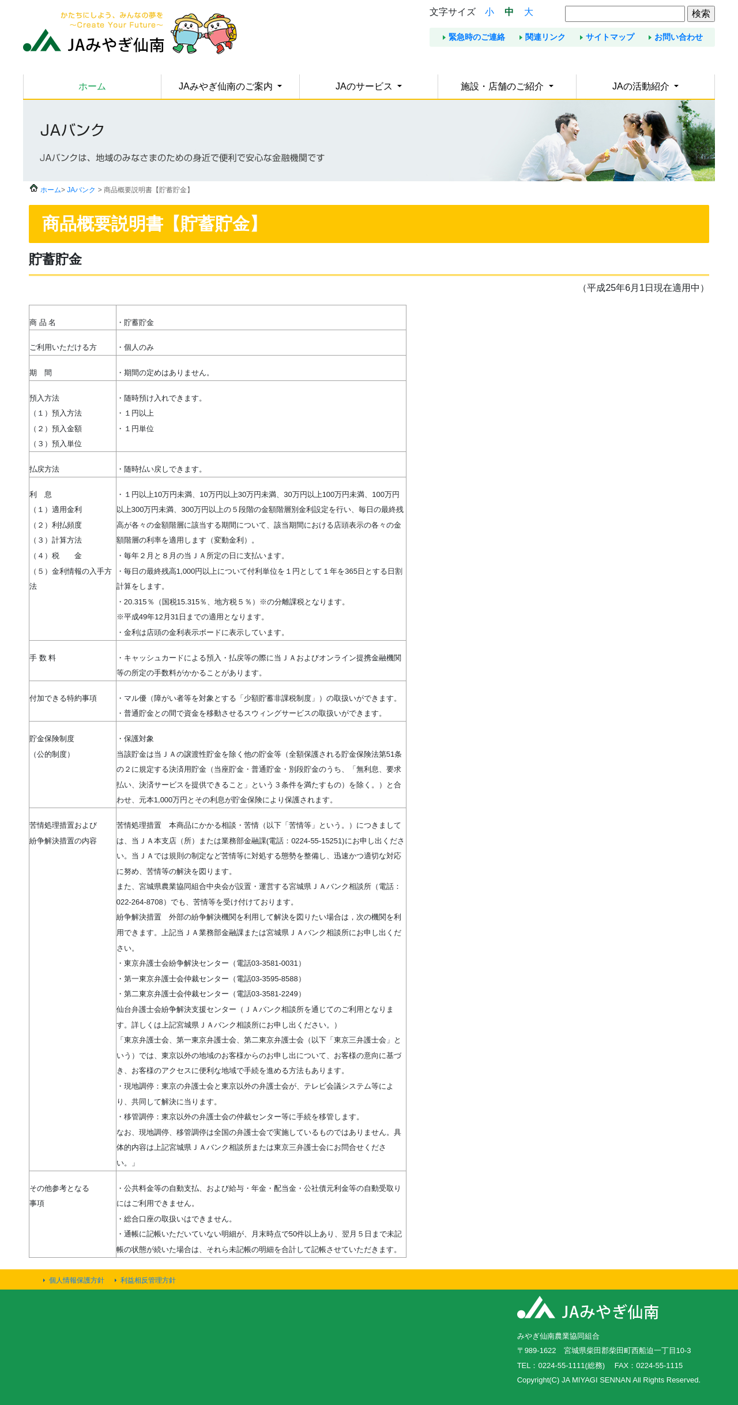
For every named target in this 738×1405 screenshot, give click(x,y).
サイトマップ (610, 37)
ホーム (92, 86)
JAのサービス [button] (365, 86)
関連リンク (545, 37)
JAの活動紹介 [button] (642, 86)
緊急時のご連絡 (477, 37)
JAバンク (81, 190)
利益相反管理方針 (148, 1280)
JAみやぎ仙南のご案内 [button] (227, 86)
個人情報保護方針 (76, 1280)
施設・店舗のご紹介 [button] (503, 86)
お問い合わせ (678, 37)
